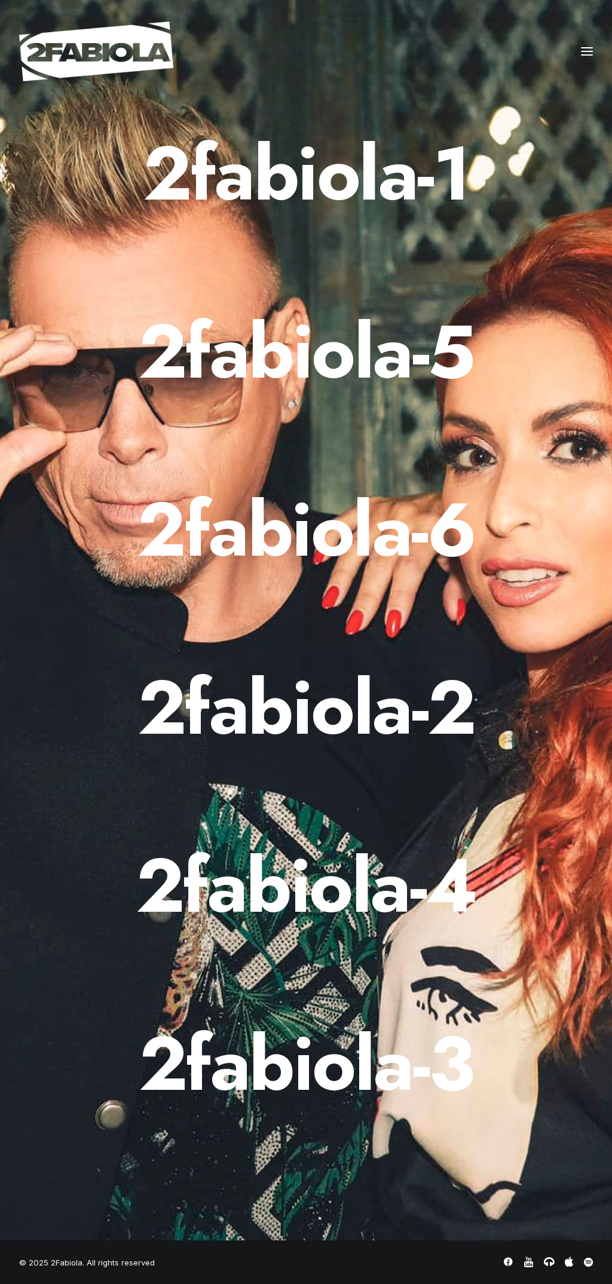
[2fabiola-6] (306, 530)
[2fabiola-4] (306, 886)
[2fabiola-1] (306, 174)
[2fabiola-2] (306, 708)
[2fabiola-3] (306, 1064)
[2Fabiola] (96, 51)
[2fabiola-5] (306, 352)
